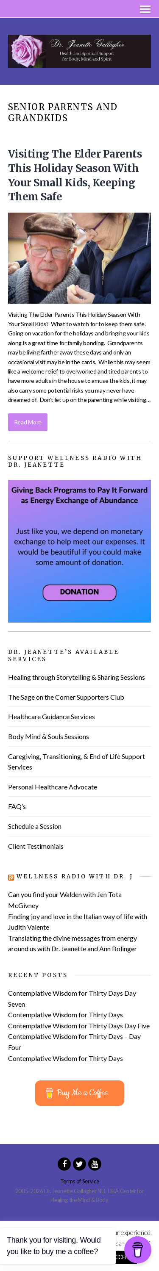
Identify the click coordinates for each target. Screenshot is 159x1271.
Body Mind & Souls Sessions (48, 736)
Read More (28, 422)
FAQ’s (17, 806)
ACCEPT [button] (121, 1257)
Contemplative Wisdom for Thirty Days (65, 1015)
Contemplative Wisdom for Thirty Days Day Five (79, 1026)
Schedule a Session (34, 826)
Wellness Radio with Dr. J (75, 876)
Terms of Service (79, 1181)
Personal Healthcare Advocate (52, 787)
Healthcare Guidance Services (51, 716)
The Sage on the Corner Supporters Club (66, 697)
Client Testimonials (36, 846)
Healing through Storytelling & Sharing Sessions (76, 677)
